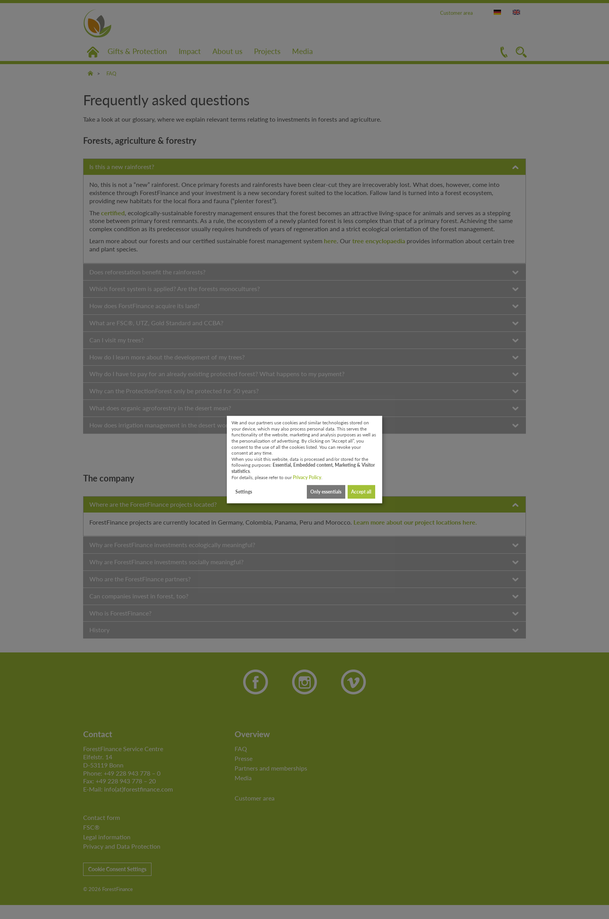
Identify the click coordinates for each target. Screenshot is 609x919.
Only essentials (325, 492)
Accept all (361, 492)
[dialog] (304, 460)
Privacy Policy (307, 477)
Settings (243, 492)
